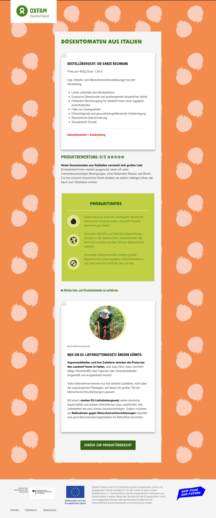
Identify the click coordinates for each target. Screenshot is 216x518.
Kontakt (14, 510)
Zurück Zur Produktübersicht (108, 445)
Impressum (31, 510)
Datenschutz (49, 510)
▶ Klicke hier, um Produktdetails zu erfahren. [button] (90, 290)
